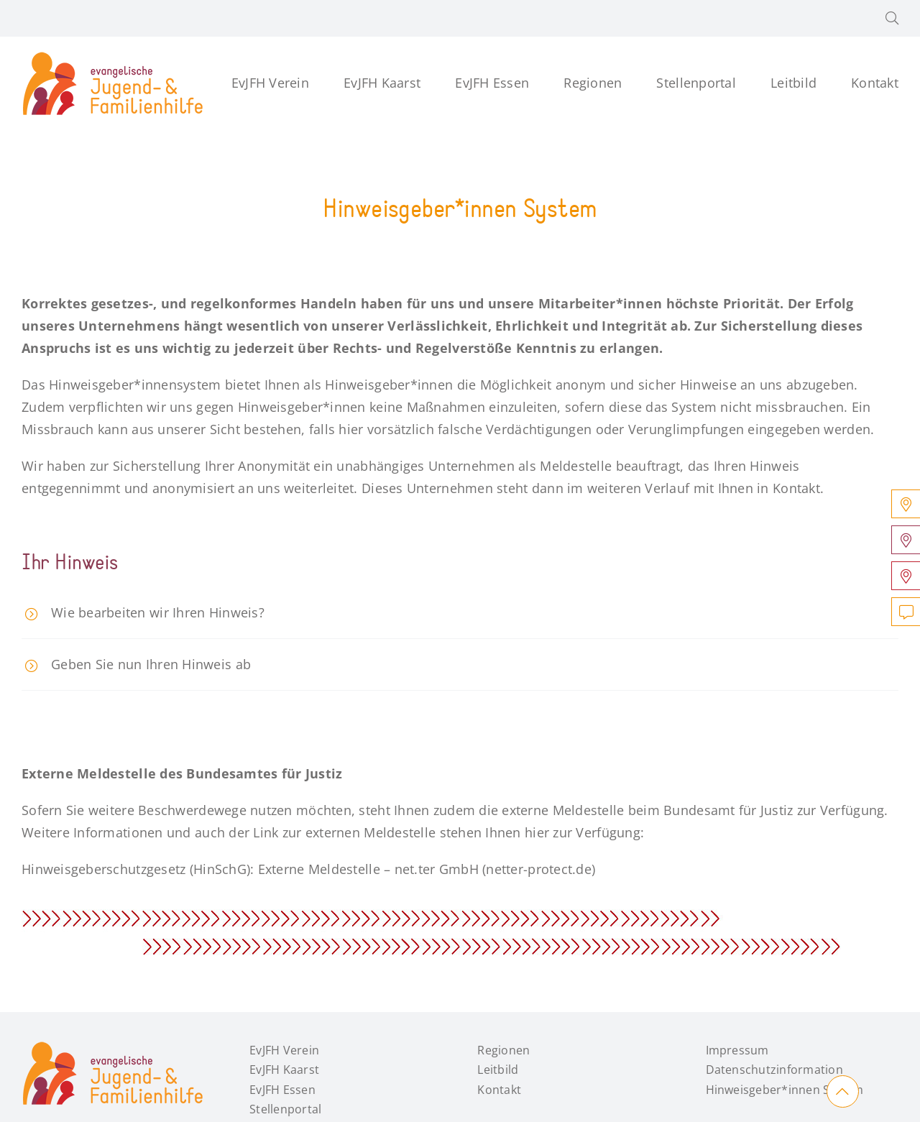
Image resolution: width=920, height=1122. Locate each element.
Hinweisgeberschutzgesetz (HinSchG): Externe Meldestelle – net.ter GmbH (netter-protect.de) (308, 869)
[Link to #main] (843, 1091)
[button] (892, 18)
